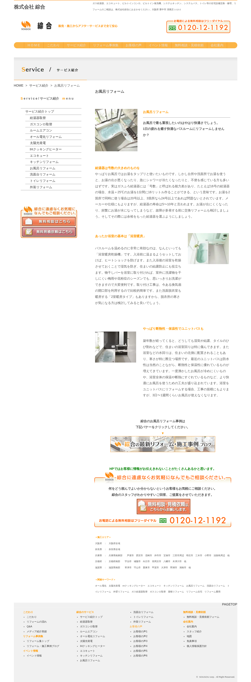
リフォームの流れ (37, 621)
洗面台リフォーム (42, 174)
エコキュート (39, 155)
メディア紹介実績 (37, 631)
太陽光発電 (38, 143)
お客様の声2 (140, 636)
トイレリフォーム (42, 181)
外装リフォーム (41, 187)
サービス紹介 (76, 45)
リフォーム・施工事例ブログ (43, 646)
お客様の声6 (140, 655)
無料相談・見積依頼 (189, 45)
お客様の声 (134, 45)
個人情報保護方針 (197, 646)
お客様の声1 (140, 631)
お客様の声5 (140, 650)
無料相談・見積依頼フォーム (203, 616)
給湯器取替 (38, 118)
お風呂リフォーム (42, 168)
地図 (189, 636)
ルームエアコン (41, 130)
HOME (18, 85)
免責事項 (192, 641)
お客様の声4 (140, 646)
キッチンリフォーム (44, 162)
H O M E (34, 45)
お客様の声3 (140, 641)
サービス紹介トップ (39, 111)
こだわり (53, 45)
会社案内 (217, 45)
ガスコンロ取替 (41, 124)
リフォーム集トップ (38, 641)
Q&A (29, 626)
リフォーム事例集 (106, 45)
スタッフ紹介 (194, 631)
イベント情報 (158, 45)
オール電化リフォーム (46, 137)
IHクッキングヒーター (46, 149)
